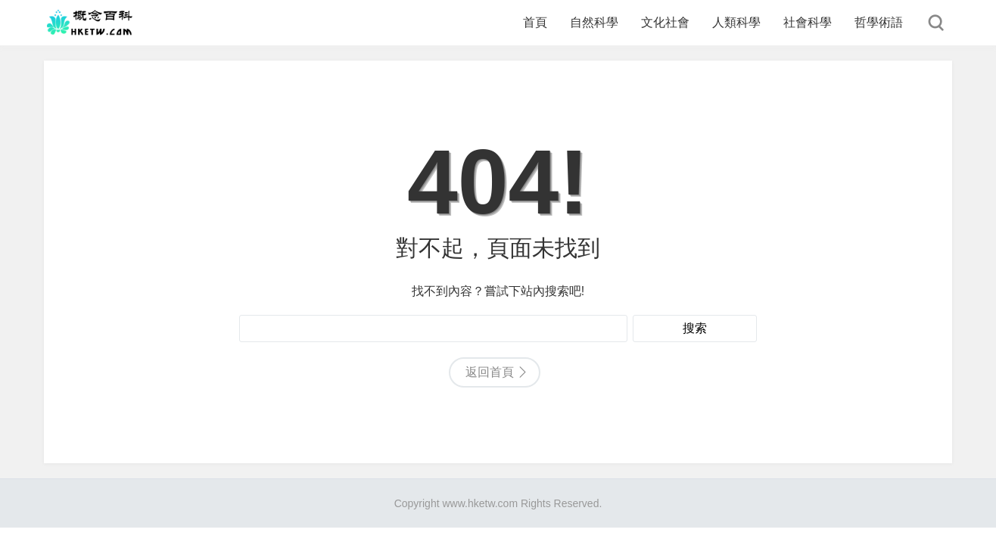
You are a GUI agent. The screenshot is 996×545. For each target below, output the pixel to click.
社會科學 (807, 22)
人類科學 (736, 22)
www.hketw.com (480, 503)
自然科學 (594, 22)
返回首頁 (489, 372)
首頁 (535, 22)
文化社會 (665, 22)
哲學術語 (878, 22)
